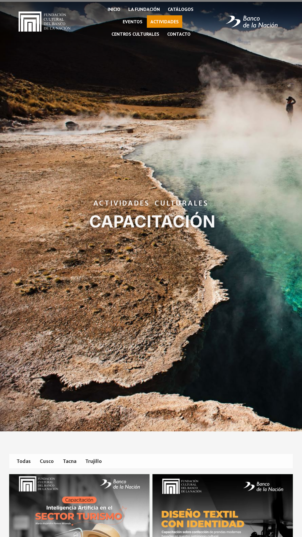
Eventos (132, 21)
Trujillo (103, 461)
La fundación (144, 9)
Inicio (114, 9)
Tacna (76, 461)
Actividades (164, 21)
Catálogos (180, 9)
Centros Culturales (135, 34)
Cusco (51, 461)
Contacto (179, 34)
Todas (25, 461)
